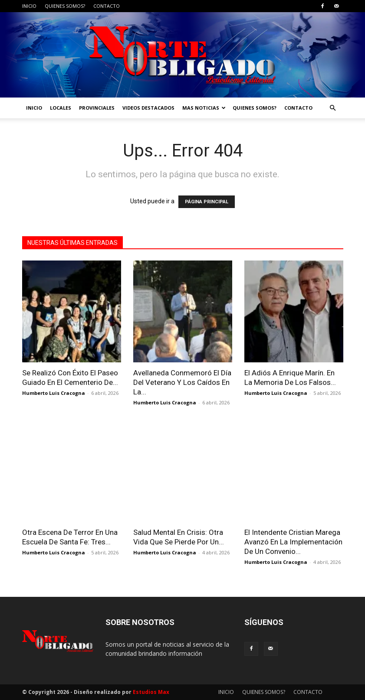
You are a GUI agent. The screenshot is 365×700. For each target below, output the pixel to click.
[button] (332, 108)
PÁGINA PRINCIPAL (206, 202)
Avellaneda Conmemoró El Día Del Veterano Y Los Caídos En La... (182, 382)
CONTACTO (106, 6)
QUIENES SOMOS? (65, 6)
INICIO (29, 6)
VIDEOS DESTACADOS (148, 107)
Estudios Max (151, 692)
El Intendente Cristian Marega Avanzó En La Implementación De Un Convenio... (293, 542)
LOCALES (60, 107)
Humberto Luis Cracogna (53, 393)
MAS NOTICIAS (204, 107)
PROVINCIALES (97, 107)
